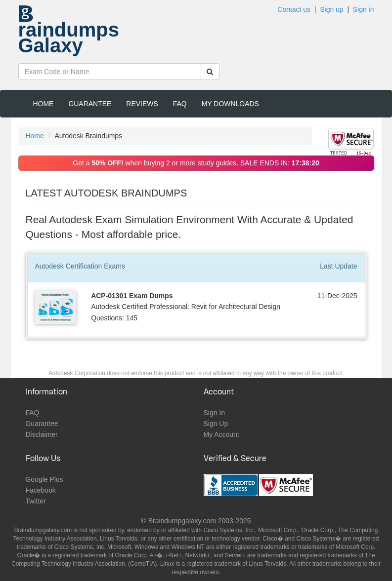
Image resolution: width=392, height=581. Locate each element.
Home (43, 104)
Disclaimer (42, 434)
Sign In (214, 413)
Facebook (41, 490)
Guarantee (89, 104)
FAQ (180, 104)
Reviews (142, 104)
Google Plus (44, 479)
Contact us (293, 9)
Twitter (36, 501)
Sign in (363, 9)
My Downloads (230, 104)
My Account (221, 434)
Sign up (331, 9)
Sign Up (216, 423)
